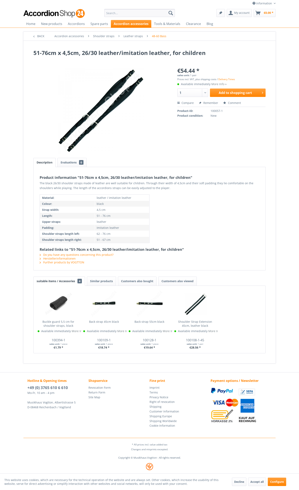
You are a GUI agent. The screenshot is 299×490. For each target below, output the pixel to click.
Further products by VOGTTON (62, 262)
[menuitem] (139, 13)
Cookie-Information (162, 425)
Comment (232, 103)
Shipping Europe (161, 416)
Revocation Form (99, 387)
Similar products (101, 281)
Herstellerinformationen (58, 258)
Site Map (94, 397)
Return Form (96, 392)
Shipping (156, 406)
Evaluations (72, 162)
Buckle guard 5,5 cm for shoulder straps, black (58, 324)
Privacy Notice (159, 397)
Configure (277, 482)
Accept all (257, 482)
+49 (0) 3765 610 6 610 (47, 387)
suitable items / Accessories (59, 281)
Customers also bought (137, 281)
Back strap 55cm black (149, 322)
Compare (185, 103)
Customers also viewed (178, 281)
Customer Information (164, 411)
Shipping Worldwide (163, 421)
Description (44, 162)
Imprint (155, 387)
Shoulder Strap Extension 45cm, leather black (195, 324)
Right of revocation (162, 402)
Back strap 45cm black (104, 322)
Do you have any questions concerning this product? (76, 255)
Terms (154, 392)
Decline (239, 482)
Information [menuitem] (263, 3)
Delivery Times (226, 79)
